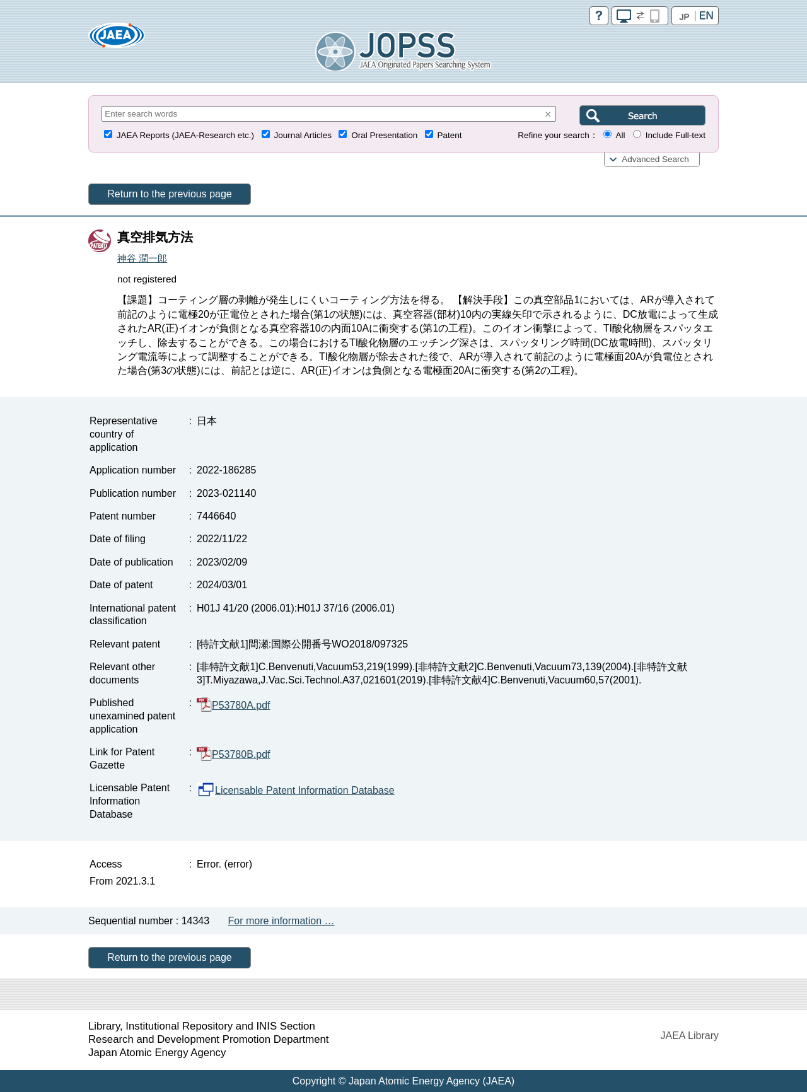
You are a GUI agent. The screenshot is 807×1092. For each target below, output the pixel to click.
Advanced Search (655, 159)
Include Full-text (675, 135)
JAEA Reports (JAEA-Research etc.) (185, 135)
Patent (450, 135)
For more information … (281, 920)
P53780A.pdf (233, 705)
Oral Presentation (384, 135)
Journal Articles (303, 135)
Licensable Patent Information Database (296, 790)
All (620, 135)
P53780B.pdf (233, 754)
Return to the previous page (169, 194)
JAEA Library (690, 1035)
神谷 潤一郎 (142, 258)
